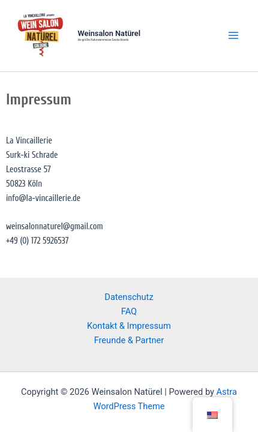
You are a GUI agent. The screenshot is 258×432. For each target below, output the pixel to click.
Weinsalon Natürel (109, 33)
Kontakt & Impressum (129, 325)
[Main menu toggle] (233, 35)
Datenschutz (128, 297)
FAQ (129, 311)
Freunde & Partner (129, 340)
